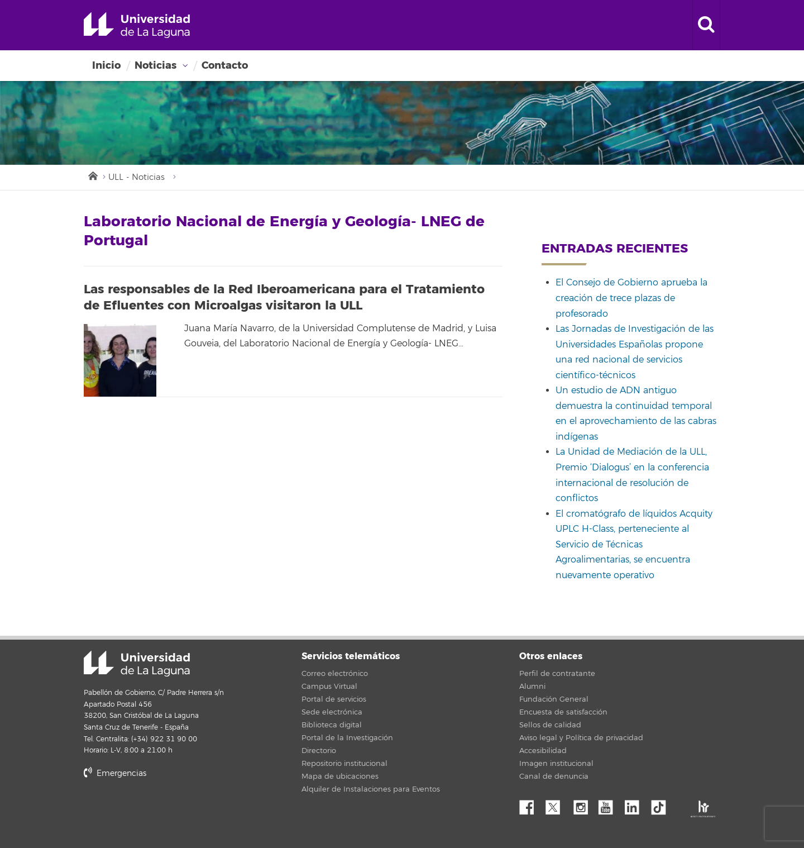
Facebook (531, 804)
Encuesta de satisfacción (563, 712)
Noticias (155, 65)
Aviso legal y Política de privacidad (581, 737)
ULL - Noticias (136, 177)
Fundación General (553, 699)
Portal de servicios (334, 699)
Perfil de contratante (557, 673)
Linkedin (636, 804)
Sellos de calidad (550, 725)
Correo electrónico (335, 673)
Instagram (583, 804)
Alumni (532, 686)
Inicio (106, 65)
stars (167, 811)
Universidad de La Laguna (137, 25)
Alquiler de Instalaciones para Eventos (371, 789)
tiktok (662, 804)
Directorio (319, 750)
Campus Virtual (329, 686)
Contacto (225, 65)
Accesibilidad (543, 750)
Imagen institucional (556, 763)
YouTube (609, 804)
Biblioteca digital (332, 725)
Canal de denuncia (553, 776)
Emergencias (115, 773)
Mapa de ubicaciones (340, 776)
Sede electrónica (332, 712)
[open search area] (706, 25)
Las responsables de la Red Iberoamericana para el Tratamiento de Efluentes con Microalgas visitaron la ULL (284, 297)
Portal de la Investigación (347, 737)
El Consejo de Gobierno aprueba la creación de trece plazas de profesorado (631, 298)
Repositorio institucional (344, 763)
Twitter (557, 804)
